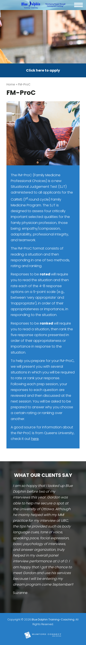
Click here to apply (43, 70)
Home (10, 84)
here (35, 438)
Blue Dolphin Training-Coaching (53, 619)
